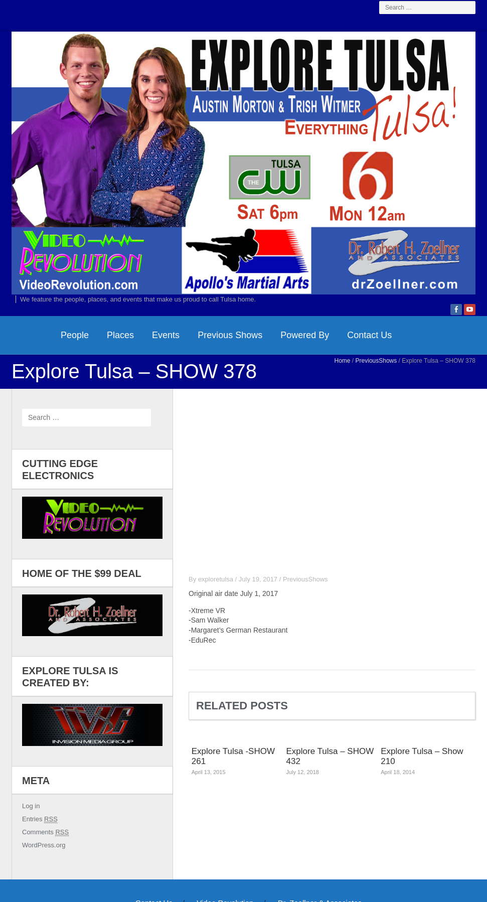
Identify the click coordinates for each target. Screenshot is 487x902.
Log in (31, 806)
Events (166, 335)
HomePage (32, 335)
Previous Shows (230, 335)
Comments (45, 832)
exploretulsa (215, 579)
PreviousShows (376, 360)
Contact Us (369, 335)
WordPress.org (43, 845)
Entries (40, 819)
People (75, 335)
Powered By (304, 335)
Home (343, 360)
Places (120, 335)
